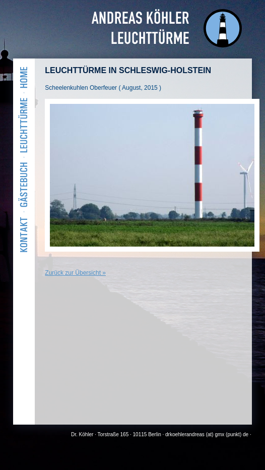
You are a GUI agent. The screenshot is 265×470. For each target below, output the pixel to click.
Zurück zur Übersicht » (75, 272)
